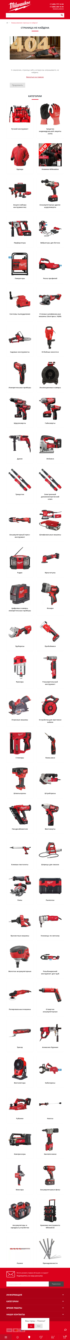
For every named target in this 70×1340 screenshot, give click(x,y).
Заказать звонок (58, 9)
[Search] (61, 15)
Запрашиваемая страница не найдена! (24, 23)
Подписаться (56, 1284)
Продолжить (17, 85)
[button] (57, 4)
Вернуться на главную (35, 77)
